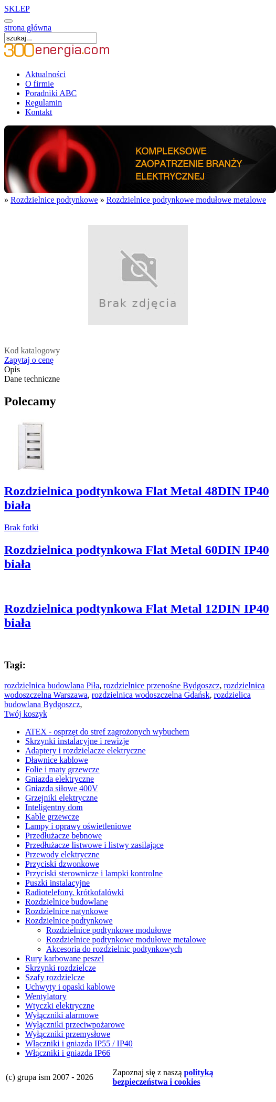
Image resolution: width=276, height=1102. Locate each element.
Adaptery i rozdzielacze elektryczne (85, 750)
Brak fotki (21, 527)
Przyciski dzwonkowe (62, 863)
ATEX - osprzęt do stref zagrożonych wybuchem (107, 731)
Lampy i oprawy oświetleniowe (78, 826)
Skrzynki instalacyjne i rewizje (77, 741)
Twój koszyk (25, 713)
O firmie (39, 83)
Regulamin (43, 102)
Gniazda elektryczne (59, 778)
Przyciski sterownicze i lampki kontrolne (94, 873)
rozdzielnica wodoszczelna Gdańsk (151, 694)
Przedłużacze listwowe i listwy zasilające (94, 845)
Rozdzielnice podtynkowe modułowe (108, 930)
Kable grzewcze (52, 816)
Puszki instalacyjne (57, 882)
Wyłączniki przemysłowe (67, 1034)
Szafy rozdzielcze (54, 977)
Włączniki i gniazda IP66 (67, 1052)
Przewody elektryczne (62, 854)
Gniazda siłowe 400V (61, 788)
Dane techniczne (32, 378)
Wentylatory (46, 996)
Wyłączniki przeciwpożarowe (75, 1024)
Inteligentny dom (54, 807)
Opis (12, 369)
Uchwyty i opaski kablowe (70, 986)
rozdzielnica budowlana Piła (51, 685)
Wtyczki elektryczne (59, 1005)
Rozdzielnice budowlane (66, 901)
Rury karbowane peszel (64, 958)
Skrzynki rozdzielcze (60, 967)
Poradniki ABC (51, 93)
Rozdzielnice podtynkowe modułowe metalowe (186, 199)
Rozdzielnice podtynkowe (54, 199)
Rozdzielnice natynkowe (66, 911)
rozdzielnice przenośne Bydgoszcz (161, 685)
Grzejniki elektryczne (61, 797)
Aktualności (45, 74)
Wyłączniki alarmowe (62, 1015)
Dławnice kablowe (56, 759)
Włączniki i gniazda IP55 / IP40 (79, 1043)
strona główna (27, 27)
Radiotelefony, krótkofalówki (74, 892)
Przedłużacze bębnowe (63, 835)
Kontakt (38, 112)
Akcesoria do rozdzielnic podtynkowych (114, 948)
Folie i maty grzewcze (62, 769)
